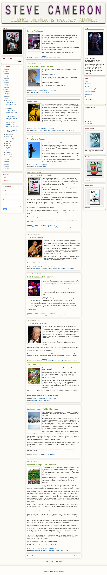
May (7, 148)
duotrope (40, 550)
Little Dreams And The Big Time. (41, 277)
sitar (59, 268)
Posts (6, 177)
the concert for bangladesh (67, 268)
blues (32, 57)
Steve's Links (88, 94)
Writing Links (88, 99)
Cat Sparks (47, 227)
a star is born (34, 315)
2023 (5, 73)
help (46, 268)
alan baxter (34, 400)
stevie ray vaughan (63, 130)
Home (54, 556)
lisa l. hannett (63, 227)
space (58, 550)
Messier (54, 360)
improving (33, 166)
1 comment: (51, 128)
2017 (5, 87)
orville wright (60, 360)
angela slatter (39, 227)
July (7, 143)
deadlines (42, 92)
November (8, 134)
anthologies (34, 550)
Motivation (51, 315)
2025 (5, 69)
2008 (5, 166)
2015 (5, 91)
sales (44, 400)
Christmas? (53, 74)
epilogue (57, 227)
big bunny (39, 360)
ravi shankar (54, 268)
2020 (5, 80)
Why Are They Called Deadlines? (41, 66)
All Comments (8, 180)
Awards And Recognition (91, 89)
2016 (5, 89)
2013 (5, 96)
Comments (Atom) (57, 561)
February (8, 154)
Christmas (37, 92)
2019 (5, 82)
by (62, 180)
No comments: (52, 56)
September (9, 138)
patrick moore (67, 360)
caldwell (45, 360)
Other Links (88, 102)
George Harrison (40, 268)
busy (32, 92)
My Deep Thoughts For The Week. (41, 465)
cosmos (52, 227)
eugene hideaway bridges (41, 57)
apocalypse (34, 130)
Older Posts (76, 556)
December (8, 100)
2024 (5, 71)
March (7, 152)
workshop (39, 166)
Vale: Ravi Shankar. (35, 237)
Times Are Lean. (34, 365)
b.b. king (40, 130)
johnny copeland (50, 130)
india (49, 268)
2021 (5, 78)
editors (45, 550)
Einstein (50, 360)
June (7, 145)
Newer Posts (31, 556)
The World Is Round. (36, 139)
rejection (49, 550)
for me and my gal (43, 315)
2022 (5, 76)
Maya (56, 130)
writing (58, 57)
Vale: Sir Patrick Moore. (37, 323)
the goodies (75, 360)
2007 (5, 168)
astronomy (34, 360)
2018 (5, 85)
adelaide (33, 227)
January (8, 156)
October (8, 136)
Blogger (62, 571)
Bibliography (88, 83)
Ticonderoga (37, 228)
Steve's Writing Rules (90, 91)
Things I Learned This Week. (39, 175)
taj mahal (71, 130)
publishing (40, 400)
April (7, 150)
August (8, 141)
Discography (88, 96)
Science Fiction (52, 57)
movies (56, 315)
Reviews (87, 86)
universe (63, 550)
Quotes (60, 315)
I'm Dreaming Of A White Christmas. (42, 409)
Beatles (33, 268)
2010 (5, 161)
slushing (54, 550)
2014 (5, 94)
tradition (44, 456)
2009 (5, 164)
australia (33, 456)
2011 (5, 159)
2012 (5, 98)
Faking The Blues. (35, 31)
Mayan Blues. (33, 101)
